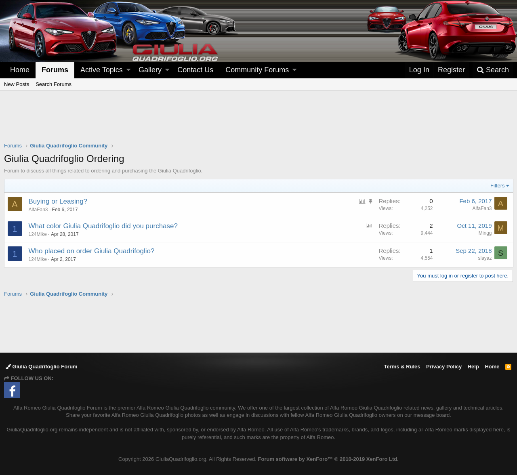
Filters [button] (497, 186)
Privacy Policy (444, 367)
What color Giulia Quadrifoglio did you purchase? (103, 226)
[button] (128, 70)
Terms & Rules (402, 367)
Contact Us (195, 70)
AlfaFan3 (482, 208)
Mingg (485, 233)
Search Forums (53, 84)
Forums (55, 70)
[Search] (493, 70)
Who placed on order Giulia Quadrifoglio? (92, 251)
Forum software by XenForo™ (328, 459)
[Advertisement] (258, 121)
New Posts (16, 84)
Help (473, 367)
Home (19, 70)
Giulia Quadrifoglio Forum (42, 367)
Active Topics (101, 70)
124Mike (38, 234)
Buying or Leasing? (58, 201)
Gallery (150, 70)
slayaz (485, 258)
